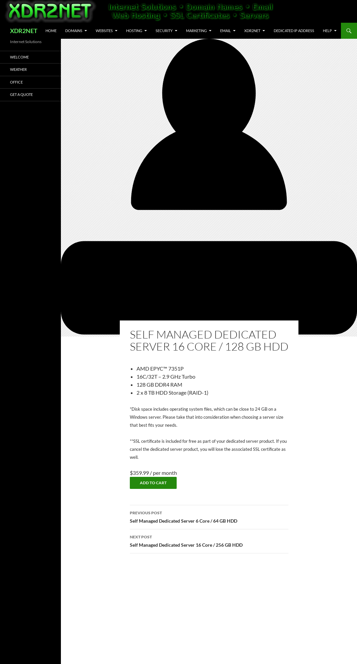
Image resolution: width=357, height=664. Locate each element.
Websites (104, 30)
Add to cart (153, 482)
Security (164, 30)
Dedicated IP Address (294, 30)
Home (51, 30)
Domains (73, 30)
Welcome (19, 57)
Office (16, 82)
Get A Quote (21, 94)
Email (225, 30)
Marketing (196, 30)
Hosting (134, 30)
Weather (18, 69)
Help (327, 30)
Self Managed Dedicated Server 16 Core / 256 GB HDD (209, 540)
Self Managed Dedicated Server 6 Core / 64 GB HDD (209, 516)
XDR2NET (23, 30)
